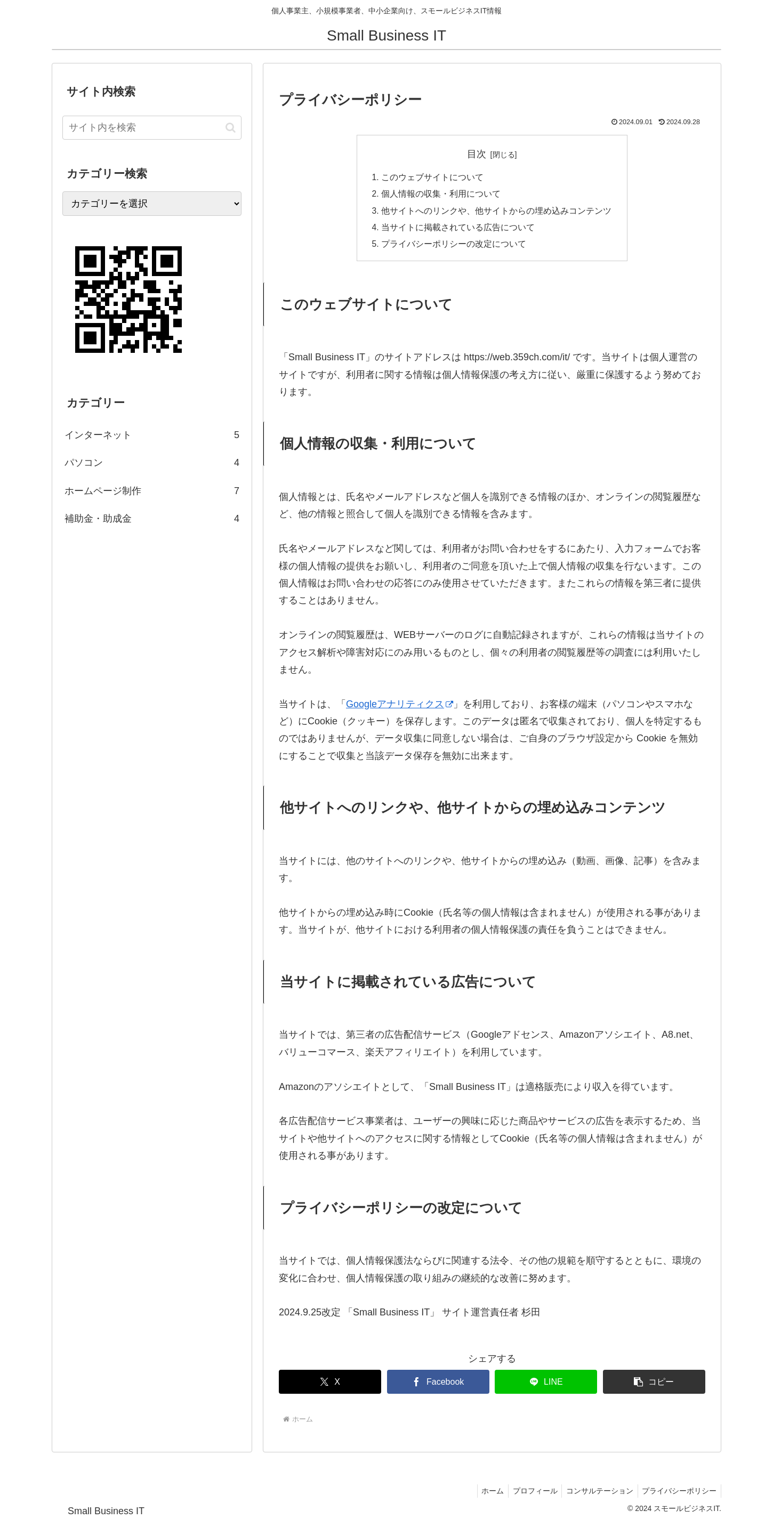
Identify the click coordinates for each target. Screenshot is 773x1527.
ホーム (484, 1494)
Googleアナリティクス (399, 707)
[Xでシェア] (330, 1385)
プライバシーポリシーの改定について (453, 247)
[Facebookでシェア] (438, 1385)
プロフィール (528, 1494)
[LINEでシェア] (546, 1385)
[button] (654, 1385)
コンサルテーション (596, 1494)
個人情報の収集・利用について (441, 195)
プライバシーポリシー (678, 1494)
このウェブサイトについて (432, 178)
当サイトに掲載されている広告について (458, 230)
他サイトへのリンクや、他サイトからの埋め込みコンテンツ (496, 212)
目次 (476, 154)
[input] (151, 128)
